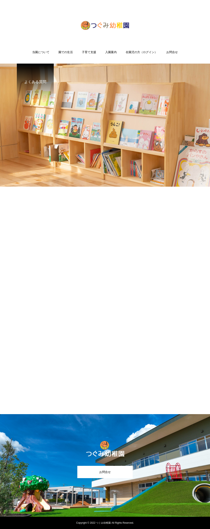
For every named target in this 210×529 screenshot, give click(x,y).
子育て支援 (89, 52)
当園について (40, 52)
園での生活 (65, 52)
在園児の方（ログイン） (141, 52)
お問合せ (172, 52)
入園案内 (111, 52)
